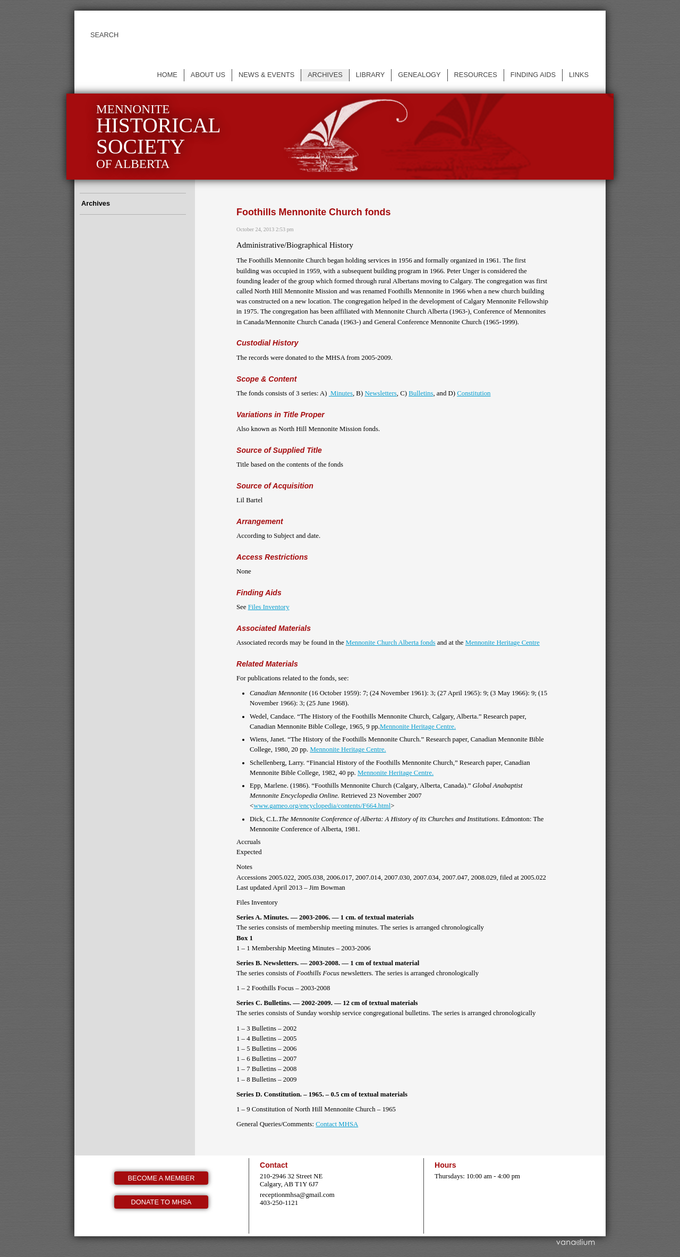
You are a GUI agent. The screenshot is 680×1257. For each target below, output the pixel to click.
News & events (266, 75)
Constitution (473, 393)
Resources (475, 75)
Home (167, 75)
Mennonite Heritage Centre (502, 642)
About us (208, 75)
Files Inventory (269, 607)
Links (579, 75)
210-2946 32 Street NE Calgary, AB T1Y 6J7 (291, 1180)
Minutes (341, 393)
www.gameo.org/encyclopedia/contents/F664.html (321, 805)
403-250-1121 (279, 1203)
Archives (325, 75)
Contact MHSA (337, 1124)
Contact (273, 1165)
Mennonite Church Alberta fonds (391, 642)
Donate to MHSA (161, 1202)
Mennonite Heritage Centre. (418, 726)
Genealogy (419, 75)
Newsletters (380, 393)
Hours (445, 1165)
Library (370, 75)
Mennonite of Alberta (158, 136)
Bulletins (421, 393)
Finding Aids (533, 75)
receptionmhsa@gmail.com (297, 1195)
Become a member (161, 1178)
